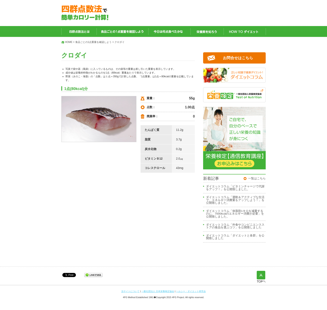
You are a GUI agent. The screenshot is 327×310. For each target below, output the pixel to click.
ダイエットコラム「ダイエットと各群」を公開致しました (235, 237)
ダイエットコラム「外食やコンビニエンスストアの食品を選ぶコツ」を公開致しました (235, 226)
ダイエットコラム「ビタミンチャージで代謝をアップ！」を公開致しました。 (235, 188)
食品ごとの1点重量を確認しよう (93, 42)
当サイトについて (130, 291)
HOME (68, 42)
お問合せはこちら (238, 58)
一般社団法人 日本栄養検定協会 (157, 291)
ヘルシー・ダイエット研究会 (191, 291)
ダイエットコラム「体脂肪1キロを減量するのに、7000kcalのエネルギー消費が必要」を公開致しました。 (235, 214)
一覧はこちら (257, 178)
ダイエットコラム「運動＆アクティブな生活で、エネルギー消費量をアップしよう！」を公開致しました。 (235, 200)
